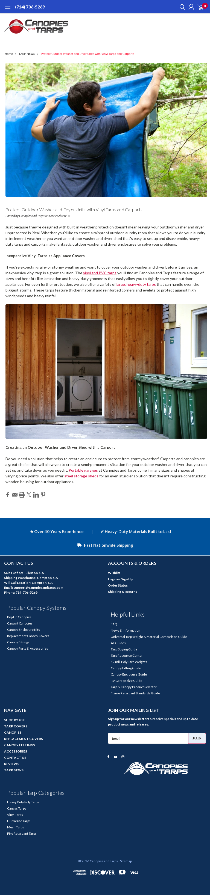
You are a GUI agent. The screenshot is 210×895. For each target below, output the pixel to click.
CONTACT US (15, 758)
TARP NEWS (27, 54)
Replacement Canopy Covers (28, 636)
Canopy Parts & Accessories (27, 648)
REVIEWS (11, 764)
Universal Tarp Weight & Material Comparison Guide (149, 637)
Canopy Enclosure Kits (23, 630)
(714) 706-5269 (30, 6)
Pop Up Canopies (19, 617)
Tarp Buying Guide (124, 649)
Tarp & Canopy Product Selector (134, 687)
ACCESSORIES (15, 751)
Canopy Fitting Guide (126, 668)
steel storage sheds (81, 476)
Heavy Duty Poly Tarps (23, 802)
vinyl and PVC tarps (99, 272)
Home (9, 54)
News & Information (125, 630)
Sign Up (127, 579)
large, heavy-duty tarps (136, 284)
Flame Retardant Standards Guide (135, 693)
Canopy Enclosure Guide (129, 674)
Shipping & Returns (122, 592)
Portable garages (83, 470)
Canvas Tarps (16, 808)
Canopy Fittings (18, 642)
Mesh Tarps (15, 827)
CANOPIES (12, 732)
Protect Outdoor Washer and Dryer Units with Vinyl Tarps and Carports (87, 54)
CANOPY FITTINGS (19, 745)
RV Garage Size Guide (126, 681)
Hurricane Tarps (19, 821)
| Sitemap (125, 861)
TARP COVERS (15, 726)
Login (112, 579)
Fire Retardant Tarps (22, 833)
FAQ (114, 624)
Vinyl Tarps (15, 815)
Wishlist (114, 573)
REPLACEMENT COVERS (23, 739)
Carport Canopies (20, 623)
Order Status (118, 585)
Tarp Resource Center (127, 655)
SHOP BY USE (14, 720)
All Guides (118, 643)
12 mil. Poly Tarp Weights (129, 662)
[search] (181, 7)
